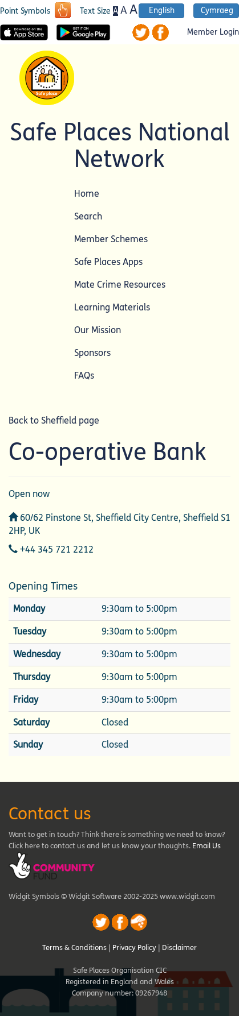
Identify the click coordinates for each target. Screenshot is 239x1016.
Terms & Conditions (74, 947)
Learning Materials (112, 307)
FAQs (84, 375)
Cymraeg (217, 10)
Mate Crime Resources (119, 284)
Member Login (213, 32)
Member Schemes (111, 239)
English (162, 10)
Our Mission (97, 330)
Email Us (206, 846)
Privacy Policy (134, 947)
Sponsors (92, 352)
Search (88, 216)
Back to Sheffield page (54, 420)
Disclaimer (179, 947)
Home (86, 193)
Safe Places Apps (108, 261)
